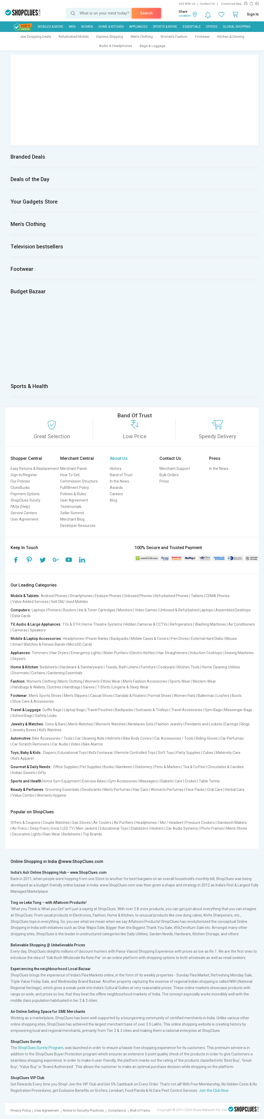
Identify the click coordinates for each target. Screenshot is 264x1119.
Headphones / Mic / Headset (159, 822)
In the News (119, 481)
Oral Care (215, 789)
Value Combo (23, 795)
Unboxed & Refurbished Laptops (186, 610)
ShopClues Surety (25, 500)
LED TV (68, 828)
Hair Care (140, 789)
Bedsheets (49, 667)
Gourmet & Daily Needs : (31, 767)
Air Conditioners (241, 624)
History (115, 468)
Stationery (143, 767)
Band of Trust (121, 475)
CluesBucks (20, 487)
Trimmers (40, 653)
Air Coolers (102, 822)
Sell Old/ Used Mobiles (69, 601)
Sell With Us (187, 4)
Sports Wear (179, 681)
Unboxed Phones (138, 596)
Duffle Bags (52, 710)
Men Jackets (86, 828)
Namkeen (124, 767)
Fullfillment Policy (74, 487)
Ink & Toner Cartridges (97, 610)
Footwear (202, 37)
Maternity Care (228, 752)
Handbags (72, 687)
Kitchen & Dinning (230, 37)
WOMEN (87, 27)
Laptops (38, 610)
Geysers (19, 659)
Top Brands (92, 834)
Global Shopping (237, 27)
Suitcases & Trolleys (152, 710)
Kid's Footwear (101, 752)
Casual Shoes (101, 695)
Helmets (114, 738)
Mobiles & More (50, 27)
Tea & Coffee (194, 767)
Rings (245, 724)
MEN (72, 27)
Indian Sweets (24, 773)
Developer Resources (78, 525)
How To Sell (69, 475)
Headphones (73, 638)
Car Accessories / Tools (173, 738)
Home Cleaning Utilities (221, 667)
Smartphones (81, 596)
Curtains (38, 673)
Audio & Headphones (115, 46)
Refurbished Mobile (74, 37)
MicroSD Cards (80, 644)
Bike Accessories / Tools (52, 738)
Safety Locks (46, 716)
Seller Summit (72, 513)
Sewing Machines (239, 653)
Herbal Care (234, 789)
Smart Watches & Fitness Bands (38, 644)
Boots (237, 695)
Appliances (138, 27)
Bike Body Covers (137, 738)
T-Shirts (103, 687)
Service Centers (24, 513)
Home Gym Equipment (61, 781)
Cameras (19, 630)
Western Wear (204, 681)
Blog (113, 500)
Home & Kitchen (111, 27)
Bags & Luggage (152, 46)
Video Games (146, 610)
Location (185, 15)
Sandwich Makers (232, 822)
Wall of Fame (140, 1110)
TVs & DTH (71, 624)
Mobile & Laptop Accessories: (36, 638)
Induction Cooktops (206, 653)
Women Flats (184, 695)
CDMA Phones (218, 596)
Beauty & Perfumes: (27, 789)
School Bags (22, 716)
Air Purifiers (123, 822)
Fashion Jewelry (169, 724)
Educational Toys (72, 752)
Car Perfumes (232, 738)
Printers (54, 610)
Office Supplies (65, 767)
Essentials (191, 27)
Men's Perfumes (117, 789)
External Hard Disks (207, 638)
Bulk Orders (169, 475)
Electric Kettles (142, 653)
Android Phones (54, 596)
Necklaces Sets (140, 724)
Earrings (231, 724)
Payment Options (25, 494)
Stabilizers (139, 828)
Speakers (38, 630)
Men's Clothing (142, 37)
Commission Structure (79, 481)
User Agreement (24, 519)
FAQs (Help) (20, 506)
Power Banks (97, 638)
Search (146, 13)
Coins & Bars (55, 724)
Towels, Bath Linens (121, 667)
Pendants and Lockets (203, 724)
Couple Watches (56, 822)
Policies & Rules (73, 494)
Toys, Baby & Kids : (27, 752)
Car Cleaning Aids (89, 738)
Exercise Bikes (94, 781)
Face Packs (195, 789)
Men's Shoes (236, 828)
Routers (69, 610)
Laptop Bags (74, 710)
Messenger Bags (238, 710)
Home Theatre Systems (102, 624)
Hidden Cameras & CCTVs (146, 624)
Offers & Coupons (25, 822)
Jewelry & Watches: (27, 724)
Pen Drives (180, 638)
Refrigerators (181, 624)
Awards (116, 487)
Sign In (253, 14)
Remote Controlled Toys (135, 752)
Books (108, 767)
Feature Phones (108, 596)
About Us (119, 458)
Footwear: (19, 695)
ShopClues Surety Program (40, 1048)
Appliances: (21, 653)
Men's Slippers (76, 695)
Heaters (157, 828)
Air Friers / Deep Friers (30, 828)
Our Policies (20, 481)
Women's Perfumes (167, 789)
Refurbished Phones (171, 596)
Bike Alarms (93, 744)
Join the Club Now (214, 1090)
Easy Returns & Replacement (35, 468)
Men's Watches (80, 724)
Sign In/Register (24, 475)
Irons (55, 828)
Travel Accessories (186, 710)
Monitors (125, 610)
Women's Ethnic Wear (102, 681)
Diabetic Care (171, 781)
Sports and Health (26, 781)
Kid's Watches (50, 730)
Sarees (89, 687)
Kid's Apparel (23, 758)
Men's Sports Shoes (45, 695)
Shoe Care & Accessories (33, 701)
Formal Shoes (159, 695)
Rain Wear (51, 834)
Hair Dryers (59, 653)
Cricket (190, 781)
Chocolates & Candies (226, 767)
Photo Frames (212, 828)
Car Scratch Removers (31, 744)
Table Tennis (209, 781)
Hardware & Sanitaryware (81, 667)
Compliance (117, 1110)
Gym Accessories (122, 781)
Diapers (49, 752)
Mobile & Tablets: (25, 596)
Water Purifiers (115, 653)
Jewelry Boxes (24, 730)
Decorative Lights (26, 834)
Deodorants (91, 789)
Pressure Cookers (200, 822)
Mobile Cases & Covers (150, 638)
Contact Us (207, 4)
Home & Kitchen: (25, 667)
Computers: (21, 610)
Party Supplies (188, 752)
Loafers (222, 695)
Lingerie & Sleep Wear (130, 687)
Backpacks (120, 638)
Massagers (148, 781)
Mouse (231, 638)
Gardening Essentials (65, 673)
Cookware (166, 667)
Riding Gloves (207, 738)
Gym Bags (213, 710)
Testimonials (71, 506)
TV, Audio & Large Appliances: (36, 624)
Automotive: (21, 738)
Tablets (197, 596)
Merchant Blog (72, 519)
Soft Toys (166, 752)
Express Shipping (109, 37)
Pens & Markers (167, 767)
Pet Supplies (90, 767)
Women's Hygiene (51, 795)
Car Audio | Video (66, 744)
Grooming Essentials (62, 789)
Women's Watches (110, 724)
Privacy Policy (21, 1110)
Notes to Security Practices (83, 1110)
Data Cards (21, 616)
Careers (116, 494)
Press (164, 481)
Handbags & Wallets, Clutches (36, 687)
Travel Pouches (100, 710)
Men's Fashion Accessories (145, 681)
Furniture (148, 667)
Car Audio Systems (182, 828)
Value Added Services (30, 601)
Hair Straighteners (172, 653)
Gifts (42, 773)
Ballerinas (206, 695)
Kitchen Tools (188, 667)
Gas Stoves (81, 822)
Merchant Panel (73, 468)
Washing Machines (210, 624)
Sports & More (165, 27)
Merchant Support (174, 468)
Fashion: (18, 681)
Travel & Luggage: (26, 710)
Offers (211, 27)
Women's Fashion (174, 37)
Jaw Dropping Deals (35, 37)
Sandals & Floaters (130, 695)
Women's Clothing (41, 681)
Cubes (208, 752)
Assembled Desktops (233, 610)
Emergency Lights (86, 653)
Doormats (20, 673)
